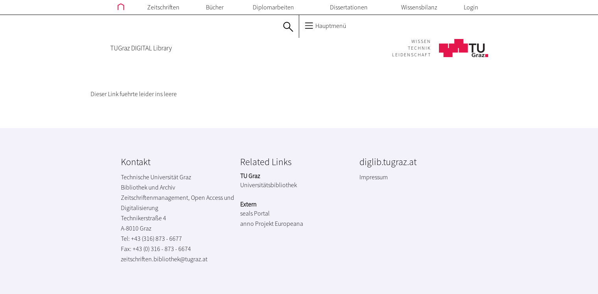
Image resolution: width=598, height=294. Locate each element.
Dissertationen (349, 7)
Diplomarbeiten (273, 7)
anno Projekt (257, 223)
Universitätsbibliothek (268, 185)
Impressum (373, 177)
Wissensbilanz (419, 7)
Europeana (289, 223)
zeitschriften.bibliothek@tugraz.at (164, 259)
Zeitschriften (163, 7)
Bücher (215, 7)
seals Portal (255, 213)
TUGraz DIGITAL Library (141, 48)
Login (471, 7)
